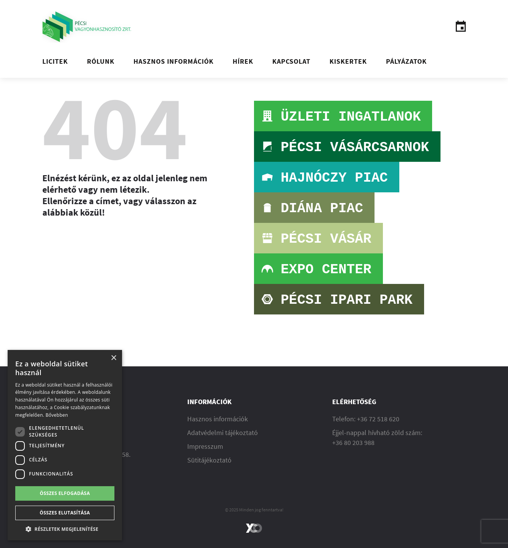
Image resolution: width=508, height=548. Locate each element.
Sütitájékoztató (209, 460)
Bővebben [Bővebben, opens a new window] (56, 415)
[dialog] (65, 445)
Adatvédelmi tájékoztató (222, 432)
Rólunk (100, 61)
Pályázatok (406, 61)
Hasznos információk (173, 61)
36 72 (368, 418)
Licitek (55, 61)
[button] (64, 529)
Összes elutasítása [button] (65, 512)
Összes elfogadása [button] (65, 493)
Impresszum (205, 446)
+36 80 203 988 (353, 442)
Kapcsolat (291, 61)
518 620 (388, 418)
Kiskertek (348, 61)
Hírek (243, 61)
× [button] (113, 358)
